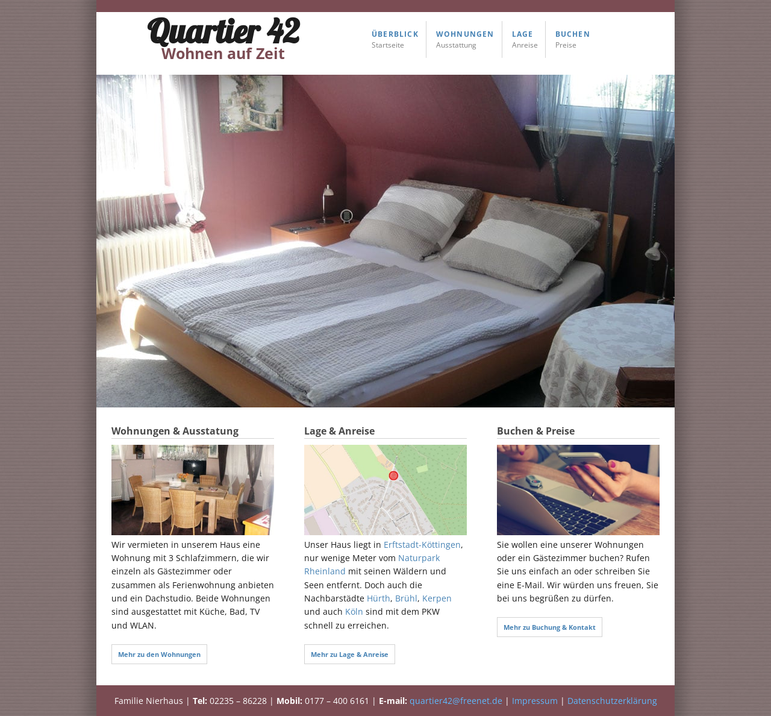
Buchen (572, 34)
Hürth (378, 598)
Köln (354, 611)
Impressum (535, 700)
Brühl (406, 598)
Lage (523, 34)
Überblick (395, 34)
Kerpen (437, 598)
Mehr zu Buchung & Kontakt (550, 627)
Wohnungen (465, 34)
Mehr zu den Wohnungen (159, 654)
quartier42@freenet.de (456, 700)
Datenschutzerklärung (612, 700)
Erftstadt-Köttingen (422, 544)
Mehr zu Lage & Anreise (350, 654)
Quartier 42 (223, 37)
